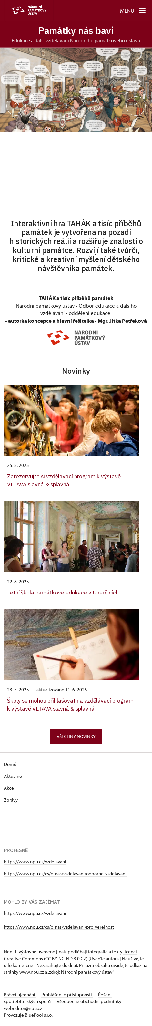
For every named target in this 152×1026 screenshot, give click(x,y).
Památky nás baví (76, 30)
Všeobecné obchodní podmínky (89, 1001)
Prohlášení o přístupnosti (67, 994)
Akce (9, 788)
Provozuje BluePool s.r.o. (28, 1015)
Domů (10, 764)
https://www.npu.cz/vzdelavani (35, 861)
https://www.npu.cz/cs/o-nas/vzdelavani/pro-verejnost (59, 927)
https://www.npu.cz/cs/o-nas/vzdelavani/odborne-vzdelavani (65, 873)
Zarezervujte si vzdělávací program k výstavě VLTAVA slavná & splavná (64, 480)
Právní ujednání (20, 994)
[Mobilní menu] (133, 10)
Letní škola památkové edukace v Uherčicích (63, 592)
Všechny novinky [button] (76, 736)
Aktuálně (13, 776)
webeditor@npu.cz (23, 1008)
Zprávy (11, 800)
